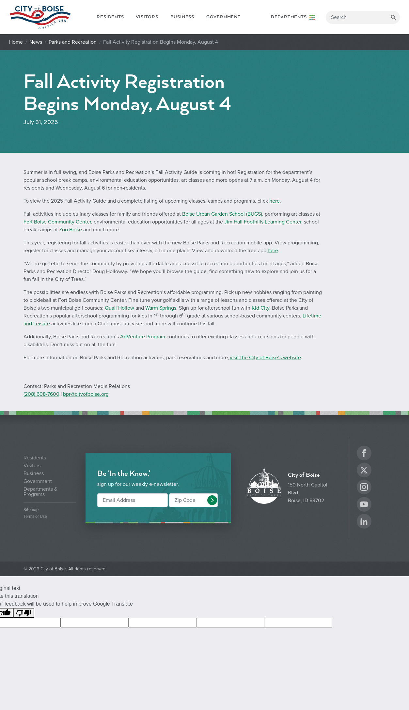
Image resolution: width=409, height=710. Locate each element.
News (35, 42)
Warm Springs (160, 308)
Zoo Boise (70, 229)
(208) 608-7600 (41, 394)
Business (182, 17)
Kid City (260, 308)
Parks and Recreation (73, 42)
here (274, 201)
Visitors (147, 17)
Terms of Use (35, 517)
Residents (110, 17)
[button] (212, 500)
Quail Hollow (119, 308)
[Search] (363, 17)
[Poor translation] (23, 613)
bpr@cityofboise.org (86, 394)
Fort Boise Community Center (57, 222)
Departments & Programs (40, 491)
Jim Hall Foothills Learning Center (262, 222)
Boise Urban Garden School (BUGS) (222, 214)
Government (223, 17)
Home (16, 42)
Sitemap (31, 510)
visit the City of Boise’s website (265, 357)
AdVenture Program (142, 336)
